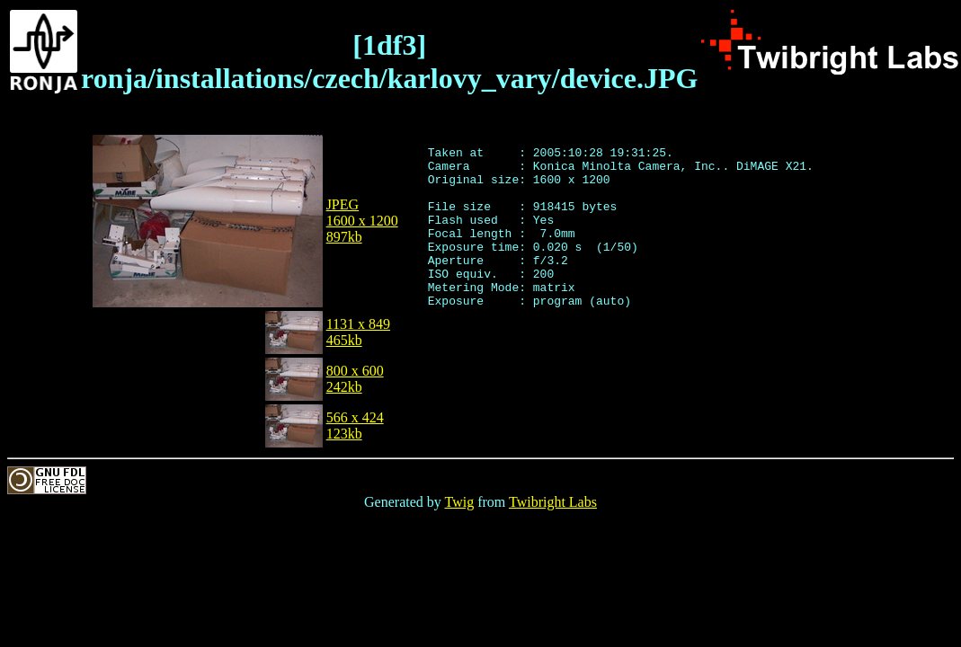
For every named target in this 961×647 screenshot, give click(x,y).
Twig (460, 502)
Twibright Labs (553, 502)
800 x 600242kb (355, 378)
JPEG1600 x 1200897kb (362, 220)
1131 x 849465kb (358, 332)
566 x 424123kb (355, 425)
